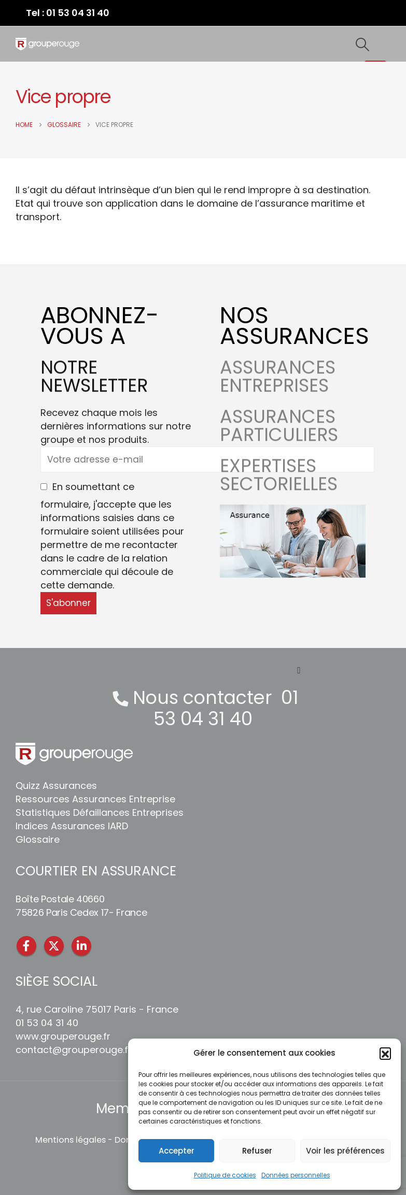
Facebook (26, 946)
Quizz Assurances (56, 785)
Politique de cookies (225, 1175)
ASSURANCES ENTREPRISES (277, 389)
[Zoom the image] (292, 511)
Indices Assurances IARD (72, 825)
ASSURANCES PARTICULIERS (279, 438)
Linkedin (81, 946)
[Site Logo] (47, 44)
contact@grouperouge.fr (74, 1049)
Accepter (176, 1150)
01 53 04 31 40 (226, 708)
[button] (385, 1053)
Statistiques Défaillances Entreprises (100, 812)
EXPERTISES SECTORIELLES (279, 488)
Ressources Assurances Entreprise (95, 799)
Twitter (54, 946)
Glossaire (38, 839)
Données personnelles (295, 1175)
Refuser (257, 1150)
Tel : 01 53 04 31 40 (67, 12)
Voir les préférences (345, 1150)
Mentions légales (70, 1140)
